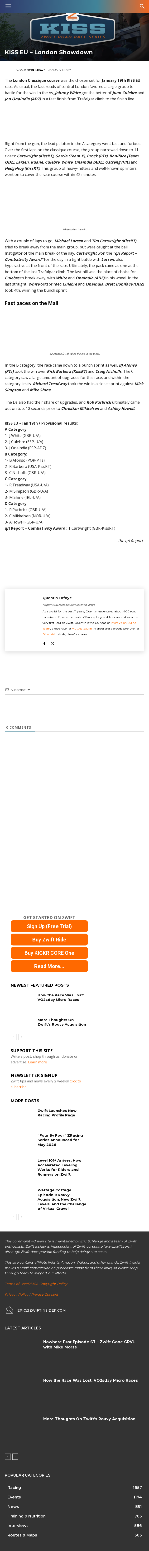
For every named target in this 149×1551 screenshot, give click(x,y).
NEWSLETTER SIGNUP (34, 1075)
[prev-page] (14, 1037)
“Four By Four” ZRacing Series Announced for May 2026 (60, 1140)
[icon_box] (35, 1310)
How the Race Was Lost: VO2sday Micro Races (61, 997)
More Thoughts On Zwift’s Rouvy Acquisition (62, 1022)
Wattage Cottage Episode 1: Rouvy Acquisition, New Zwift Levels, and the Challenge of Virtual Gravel (62, 1199)
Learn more (37, 1062)
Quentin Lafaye (32, 70)
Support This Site (32, 1050)
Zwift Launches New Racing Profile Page (57, 1113)
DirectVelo (49, 634)
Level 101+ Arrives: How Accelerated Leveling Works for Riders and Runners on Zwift (60, 1167)
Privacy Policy (16, 1294)
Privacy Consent (44, 1294)
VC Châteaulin (82, 628)
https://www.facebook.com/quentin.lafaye (69, 604)
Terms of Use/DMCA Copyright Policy (36, 1284)
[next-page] (21, 1037)
